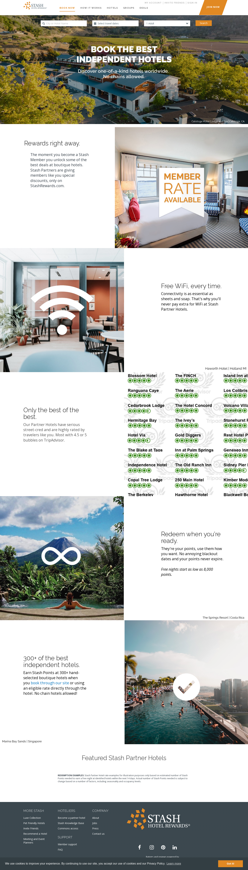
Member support (67, 844)
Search (204, 23)
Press (95, 828)
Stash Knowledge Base (71, 823)
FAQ (60, 849)
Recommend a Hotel (35, 833)
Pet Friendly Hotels (34, 823)
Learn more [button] (174, 863)
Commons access (68, 828)
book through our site (50, 682)
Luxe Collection (32, 817)
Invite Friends (31, 828)
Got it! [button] (230, 863)
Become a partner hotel (71, 817)
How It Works (91, 8)
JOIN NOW (213, 6)
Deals (144, 8)
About (95, 817)
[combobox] (64, 23)
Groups (128, 8)
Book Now (67, 8)
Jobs (94, 823)
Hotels (112, 8)
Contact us (98, 833)
